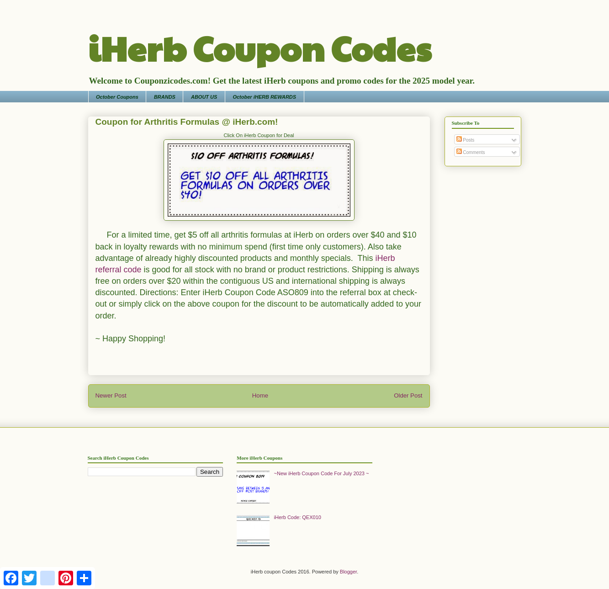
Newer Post (111, 395)
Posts (465, 140)
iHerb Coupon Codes (259, 47)
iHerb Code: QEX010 (297, 517)
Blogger (348, 571)
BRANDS (164, 97)
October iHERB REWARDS (264, 97)
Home (260, 395)
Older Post (408, 395)
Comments (470, 152)
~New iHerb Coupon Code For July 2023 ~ (321, 473)
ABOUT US (204, 97)
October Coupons (117, 97)
